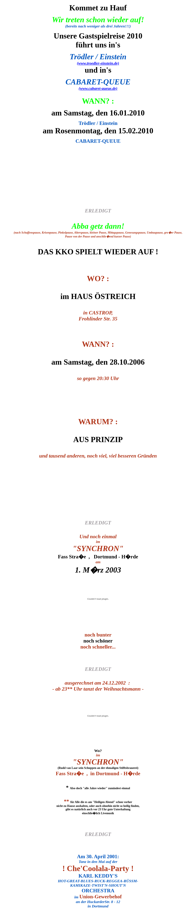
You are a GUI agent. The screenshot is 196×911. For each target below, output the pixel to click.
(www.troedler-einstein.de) (98, 63)
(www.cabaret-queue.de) (98, 88)
